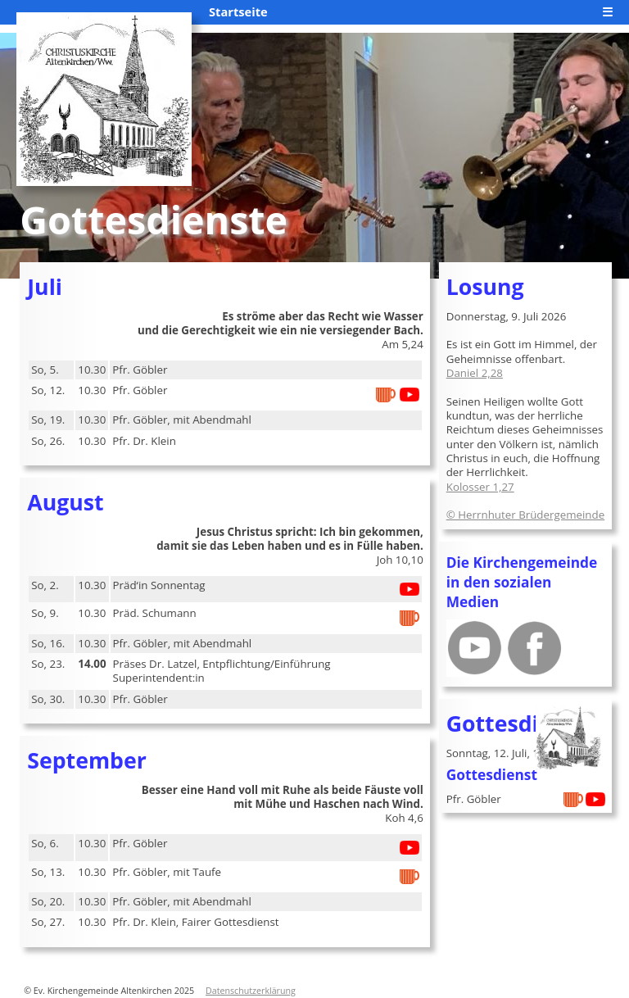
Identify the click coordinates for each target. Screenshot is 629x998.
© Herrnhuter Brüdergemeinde (525, 514)
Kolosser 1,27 (480, 486)
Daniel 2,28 (474, 372)
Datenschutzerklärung (251, 990)
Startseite (238, 11)
